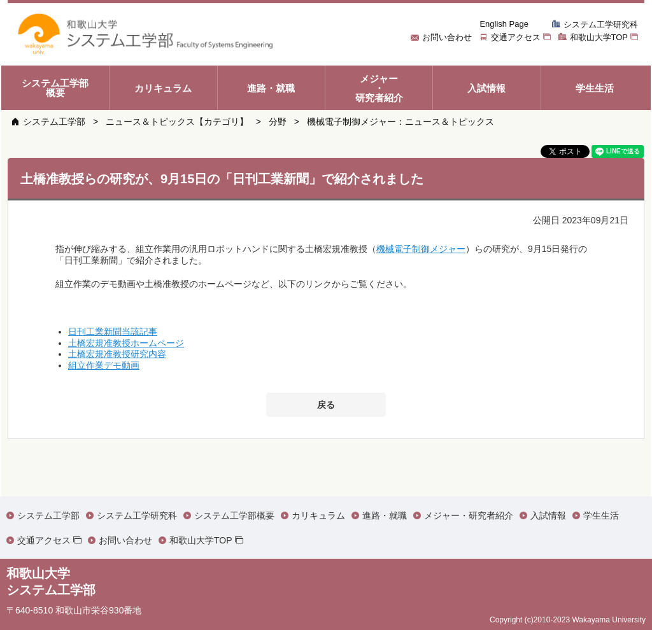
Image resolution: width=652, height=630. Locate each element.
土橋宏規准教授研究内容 (117, 354)
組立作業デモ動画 (103, 365)
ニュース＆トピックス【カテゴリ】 (177, 121)
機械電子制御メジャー (420, 249)
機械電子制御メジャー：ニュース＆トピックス (400, 121)
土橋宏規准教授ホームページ (126, 343)
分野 (278, 121)
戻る (326, 405)
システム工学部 (54, 121)
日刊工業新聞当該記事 (112, 331)
